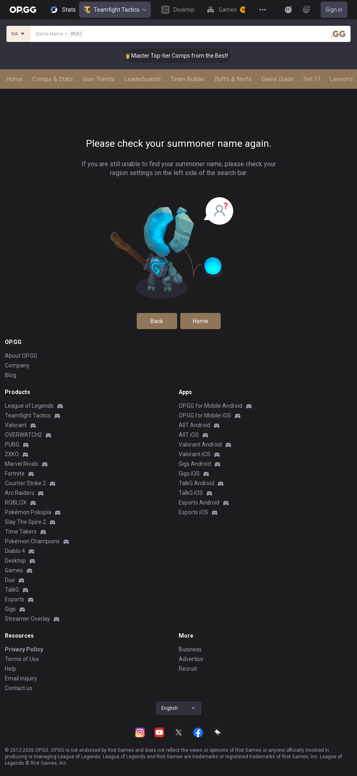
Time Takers (21, 531)
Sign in (334, 9)
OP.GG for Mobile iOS (205, 415)
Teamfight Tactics (115, 10)
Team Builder (188, 79)
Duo (10, 580)
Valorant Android (200, 444)
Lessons (341, 79)
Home (14, 79)
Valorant (16, 425)
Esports (14, 599)
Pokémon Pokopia (28, 512)
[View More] (263, 10)
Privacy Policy (24, 649)
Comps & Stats (52, 79)
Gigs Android (195, 464)
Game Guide (277, 79)
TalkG (12, 589)
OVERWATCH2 (23, 435)
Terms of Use (22, 659)
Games (14, 570)
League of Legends (29, 406)
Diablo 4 (15, 551)
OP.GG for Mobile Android (210, 406)
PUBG (12, 444)
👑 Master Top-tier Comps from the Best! (187, 55)
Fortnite (15, 473)
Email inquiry (21, 678)
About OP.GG (21, 356)
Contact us (18, 688)
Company (17, 365)
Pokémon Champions (32, 541)
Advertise (191, 659)
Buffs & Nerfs (233, 79)
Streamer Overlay (27, 618)
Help (10, 668)
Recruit (188, 668)
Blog (10, 375)
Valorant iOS (195, 454)
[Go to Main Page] (23, 9)
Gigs (10, 609)
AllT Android (194, 425)
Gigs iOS (189, 473)
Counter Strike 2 (25, 483)
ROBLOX (16, 502)
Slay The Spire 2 (25, 522)
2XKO (12, 454)
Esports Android (199, 502)
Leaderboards (142, 79)
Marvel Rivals (21, 464)
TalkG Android (196, 483)
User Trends (99, 79)
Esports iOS (193, 512)
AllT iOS (189, 435)
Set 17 (311, 79)
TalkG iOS (191, 493)
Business (190, 649)
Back (156, 321)
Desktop (15, 560)
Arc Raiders (19, 493)
